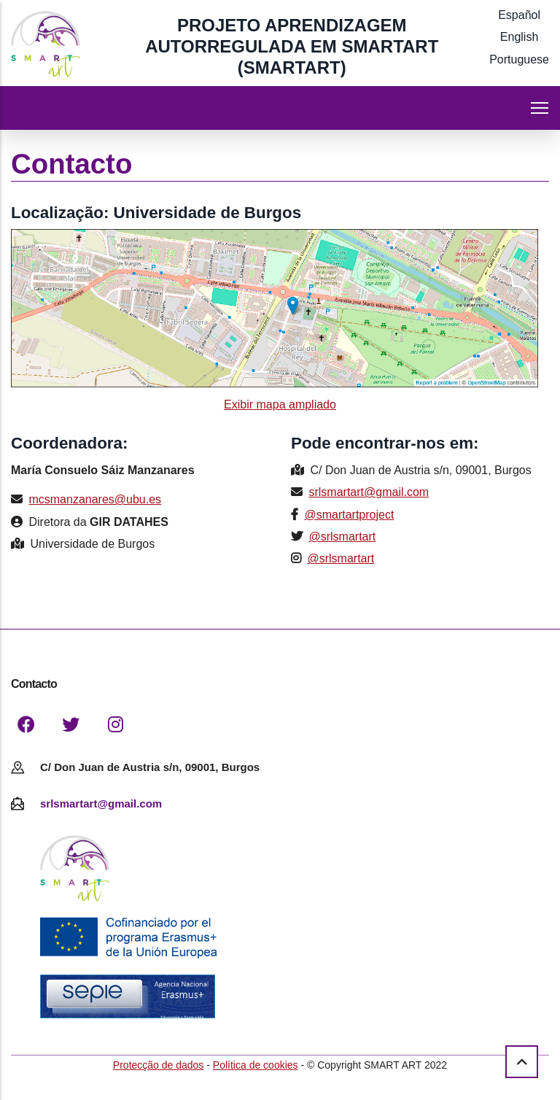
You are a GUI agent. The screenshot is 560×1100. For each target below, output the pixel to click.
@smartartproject (349, 514)
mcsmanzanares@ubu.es (94, 499)
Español (519, 15)
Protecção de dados (158, 1065)
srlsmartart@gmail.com (368, 492)
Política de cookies (255, 1065)
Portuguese (519, 59)
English (519, 37)
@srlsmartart (342, 536)
